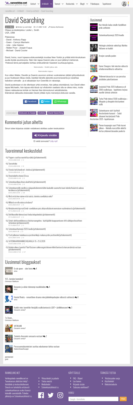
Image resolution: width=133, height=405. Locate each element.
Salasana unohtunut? (81, 387)
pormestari (9, 356)
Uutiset (33, 3)
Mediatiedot (45, 384)
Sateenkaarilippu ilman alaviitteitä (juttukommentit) (27, 181)
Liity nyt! (54, 141)
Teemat (57, 3)
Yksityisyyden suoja (112, 378)
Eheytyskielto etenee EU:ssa (18, 175)
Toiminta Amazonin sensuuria (30, 336)
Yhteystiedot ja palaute (50, 378)
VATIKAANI (18, 325)
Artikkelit (45, 3)
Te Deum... (9, 317)
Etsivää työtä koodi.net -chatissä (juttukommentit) (26, 169)
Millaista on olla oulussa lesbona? (20, 202)
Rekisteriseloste (111, 384)
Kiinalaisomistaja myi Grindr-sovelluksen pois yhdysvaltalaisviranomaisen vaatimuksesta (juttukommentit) (46, 208)
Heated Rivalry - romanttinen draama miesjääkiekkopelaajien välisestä (46, 297)
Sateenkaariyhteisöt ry (50, 387)
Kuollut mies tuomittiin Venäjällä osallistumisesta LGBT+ (43, 307)
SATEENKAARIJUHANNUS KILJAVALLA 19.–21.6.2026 (26, 241)
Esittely (41, 113)
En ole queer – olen (25, 268)
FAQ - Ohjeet (78, 378)
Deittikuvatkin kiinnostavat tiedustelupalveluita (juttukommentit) (31, 214)
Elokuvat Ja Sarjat (27, 113)
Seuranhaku (12, 163)
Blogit (82, 3)
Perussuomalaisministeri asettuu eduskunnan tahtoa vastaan (36, 346)
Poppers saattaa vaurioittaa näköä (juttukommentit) (27, 157)
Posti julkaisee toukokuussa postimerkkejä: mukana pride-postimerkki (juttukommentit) (40, 235)
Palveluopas (95, 3)
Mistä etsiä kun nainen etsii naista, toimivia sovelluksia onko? (30, 196)
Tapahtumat (106, 3)
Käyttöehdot (109, 381)
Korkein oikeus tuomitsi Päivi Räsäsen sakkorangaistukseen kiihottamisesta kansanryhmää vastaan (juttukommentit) (44, 248)
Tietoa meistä (46, 381)
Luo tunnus (77, 381)
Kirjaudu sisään (45, 135)
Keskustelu (70, 3)
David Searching (55, 113)
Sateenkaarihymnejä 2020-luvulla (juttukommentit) (27, 228)
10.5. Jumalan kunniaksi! (14, 278)
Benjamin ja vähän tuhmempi (32, 286)
